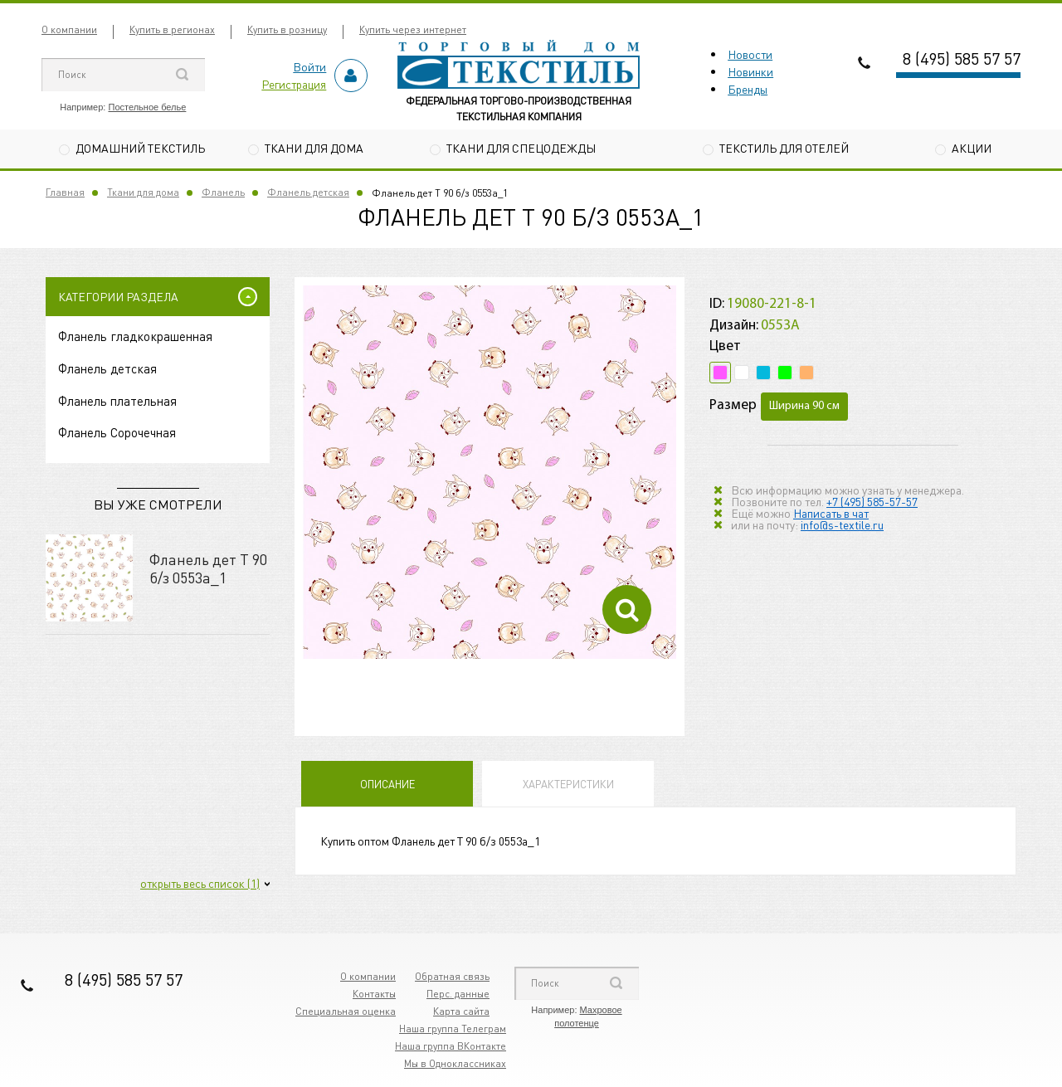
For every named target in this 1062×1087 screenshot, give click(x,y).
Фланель (223, 192)
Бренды (747, 88)
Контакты (374, 993)
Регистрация (293, 83)
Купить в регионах (172, 29)
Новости (750, 53)
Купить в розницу (287, 29)
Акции (971, 147)
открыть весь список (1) (200, 882)
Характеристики (568, 784)
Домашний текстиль (140, 147)
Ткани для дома (314, 147)
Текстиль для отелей (784, 147)
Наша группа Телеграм (452, 1028)
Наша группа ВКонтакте (450, 1046)
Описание (387, 784)
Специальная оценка (345, 1011)
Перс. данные (458, 993)
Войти (309, 66)
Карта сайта (461, 1011)
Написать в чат (831, 512)
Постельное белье (147, 107)
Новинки (750, 71)
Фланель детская (308, 192)
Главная (65, 192)
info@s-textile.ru (842, 524)
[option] (489, 472)
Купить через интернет (412, 29)
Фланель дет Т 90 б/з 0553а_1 (208, 568)
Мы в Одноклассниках (455, 1063)
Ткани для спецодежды (521, 147)
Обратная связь (452, 976)
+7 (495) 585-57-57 (872, 501)
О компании (69, 29)
